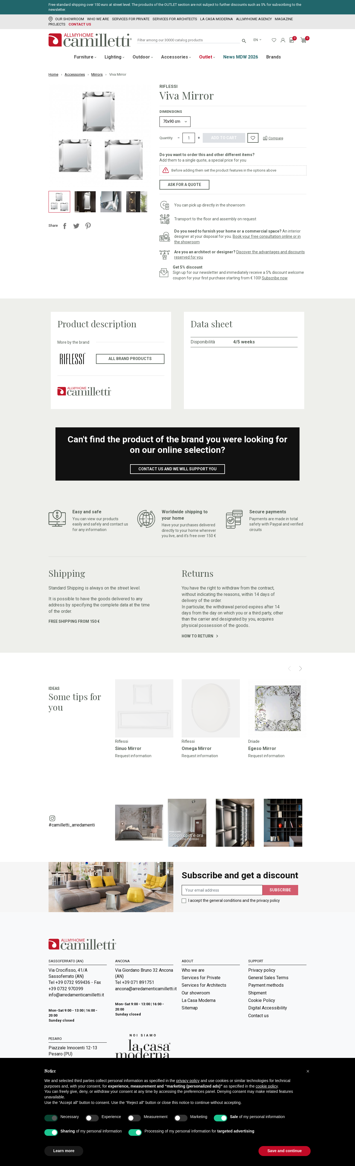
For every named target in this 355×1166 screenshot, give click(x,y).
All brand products (130, 358)
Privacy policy (261, 970)
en (256, 40)
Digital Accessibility (267, 1008)
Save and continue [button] (284, 1151)
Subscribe (280, 890)
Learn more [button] (63, 1151)
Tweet (76, 226)
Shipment (257, 993)
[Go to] (144, 708)
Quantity (166, 138)
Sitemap (190, 1008)
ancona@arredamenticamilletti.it (144, 988)
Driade (254, 741)
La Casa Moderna (216, 19)
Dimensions (170, 111)
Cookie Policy (261, 1000)
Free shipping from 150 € (74, 621)
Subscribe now (275, 278)
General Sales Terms (268, 977)
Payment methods (266, 985)
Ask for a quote (184, 184)
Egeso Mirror (262, 748)
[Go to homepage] (90, 40)
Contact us (80, 24)
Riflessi (168, 86)
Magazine (284, 19)
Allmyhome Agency (254, 19)
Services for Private (130, 19)
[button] (307, 1071)
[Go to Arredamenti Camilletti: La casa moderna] (143, 1046)
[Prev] (289, 668)
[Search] (188, 40)
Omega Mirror (197, 748)
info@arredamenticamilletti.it (76, 994)
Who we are (98, 19)
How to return (200, 636)
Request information (133, 756)
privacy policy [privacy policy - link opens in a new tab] (187, 1080)
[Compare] (273, 138)
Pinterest (88, 226)
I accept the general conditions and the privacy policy (234, 900)
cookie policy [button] (267, 1086)
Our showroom (66, 19)
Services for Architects (175, 19)
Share (64, 226)
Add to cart (224, 138)
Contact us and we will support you (177, 469)
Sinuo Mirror (128, 748)
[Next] (300, 668)
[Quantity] (188, 138)
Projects (57, 24)
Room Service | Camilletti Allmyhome (206, 1046)
